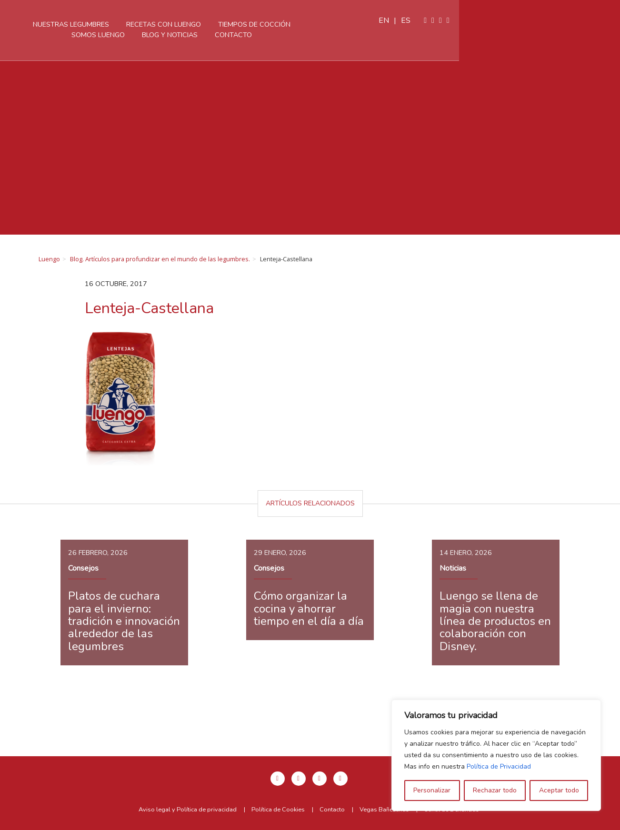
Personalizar (431, 790)
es (567, 20)
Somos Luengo (421, 24)
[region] (496, 755)
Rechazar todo (495, 790)
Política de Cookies (278, 809)
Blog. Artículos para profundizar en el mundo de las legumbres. (160, 259)
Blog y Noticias (257, 35)
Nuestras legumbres (158, 24)
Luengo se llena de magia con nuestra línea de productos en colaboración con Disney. (495, 621)
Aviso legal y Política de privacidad (188, 809)
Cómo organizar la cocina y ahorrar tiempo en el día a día (309, 608)
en (545, 20)
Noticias (453, 568)
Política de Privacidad (499, 766)
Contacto (320, 35)
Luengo (49, 259)
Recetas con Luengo (250, 24)
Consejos (83, 568)
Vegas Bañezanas (384, 809)
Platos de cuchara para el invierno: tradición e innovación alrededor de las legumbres (124, 621)
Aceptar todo (559, 790)
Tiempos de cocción (341, 24)
